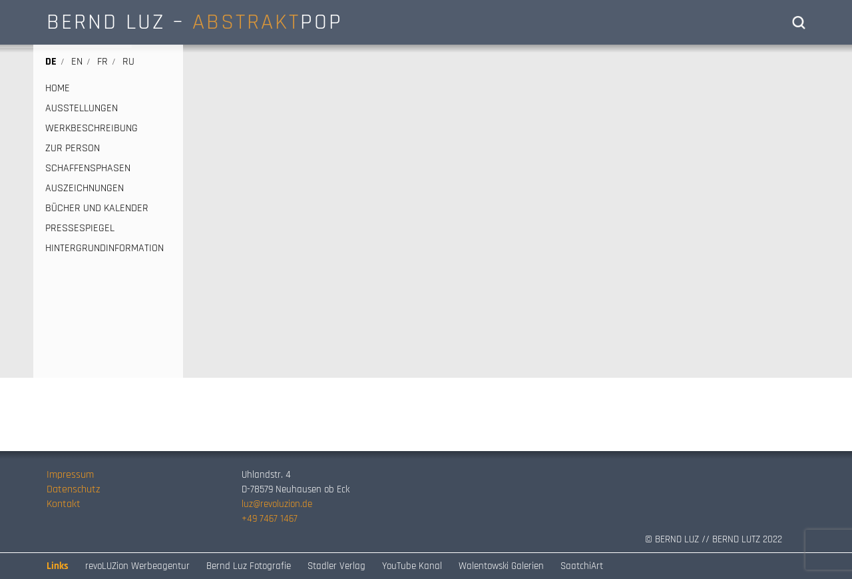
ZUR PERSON (72, 148)
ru (128, 62)
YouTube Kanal (412, 566)
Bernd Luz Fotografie (248, 566)
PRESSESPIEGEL (79, 228)
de (51, 62)
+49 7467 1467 (270, 518)
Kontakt (64, 504)
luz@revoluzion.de (277, 504)
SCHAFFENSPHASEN (87, 168)
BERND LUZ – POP (195, 22)
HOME (57, 88)
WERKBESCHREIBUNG (91, 128)
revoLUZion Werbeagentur (137, 566)
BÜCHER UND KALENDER (96, 208)
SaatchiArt (581, 566)
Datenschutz (73, 489)
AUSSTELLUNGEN (81, 108)
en (77, 62)
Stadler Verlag (336, 566)
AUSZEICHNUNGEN (84, 188)
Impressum (70, 475)
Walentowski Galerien (501, 566)
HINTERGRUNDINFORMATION (104, 248)
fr (102, 62)
